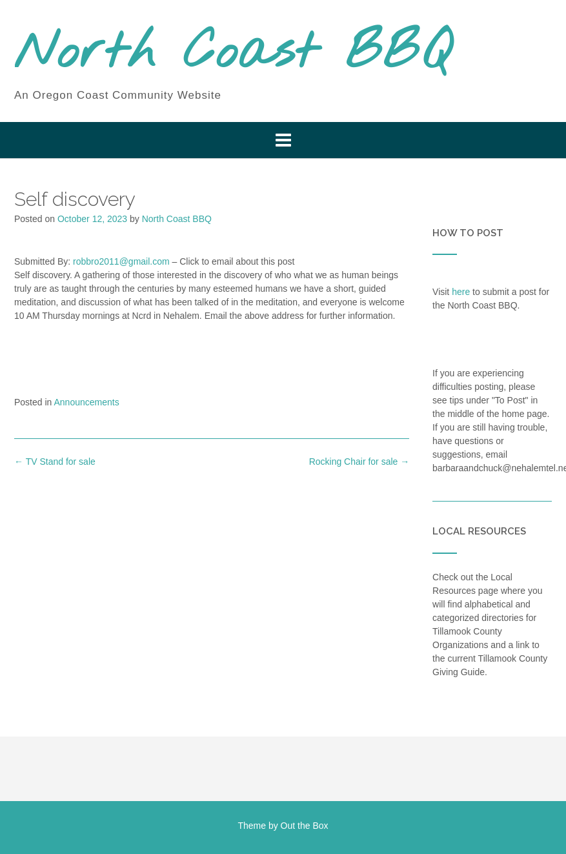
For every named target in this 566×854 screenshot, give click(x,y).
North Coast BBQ (232, 53)
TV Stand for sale (55, 461)
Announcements (86, 402)
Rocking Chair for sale (359, 461)
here (461, 292)
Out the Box (304, 825)
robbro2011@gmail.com (121, 261)
